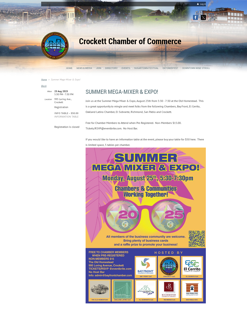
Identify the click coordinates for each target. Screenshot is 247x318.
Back (43, 86)
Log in (203, 4)
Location (48, 99)
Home (44, 79)
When (49, 91)
